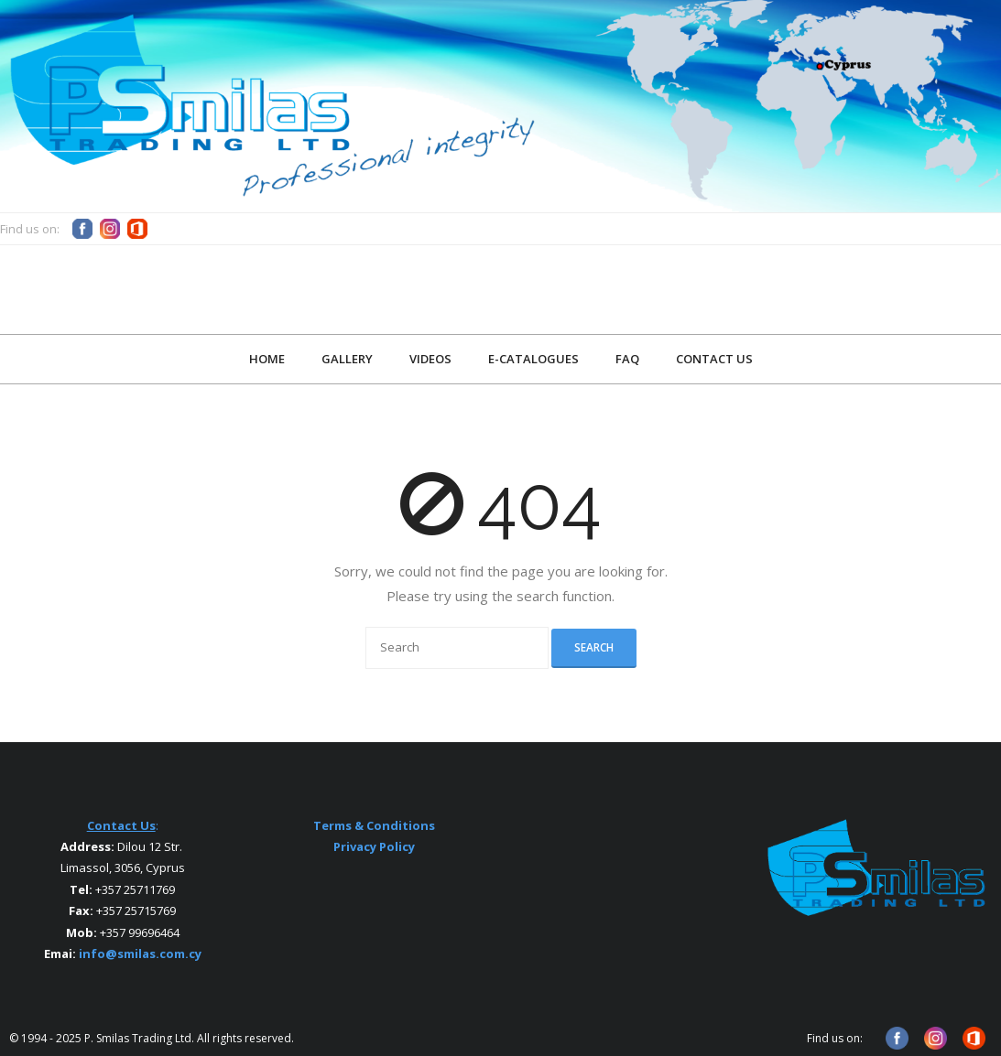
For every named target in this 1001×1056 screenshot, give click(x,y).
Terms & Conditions (374, 825)
